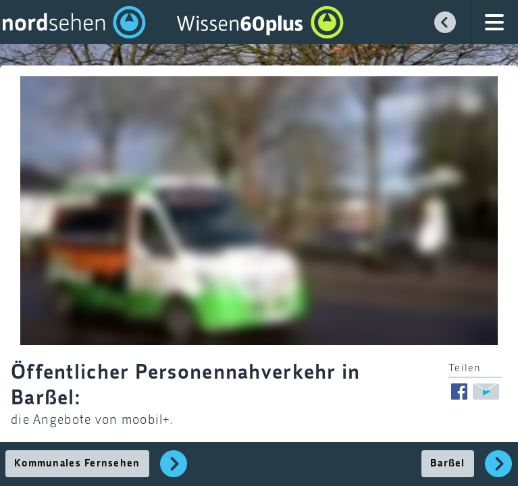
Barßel (447, 463)
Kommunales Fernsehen (77, 463)
